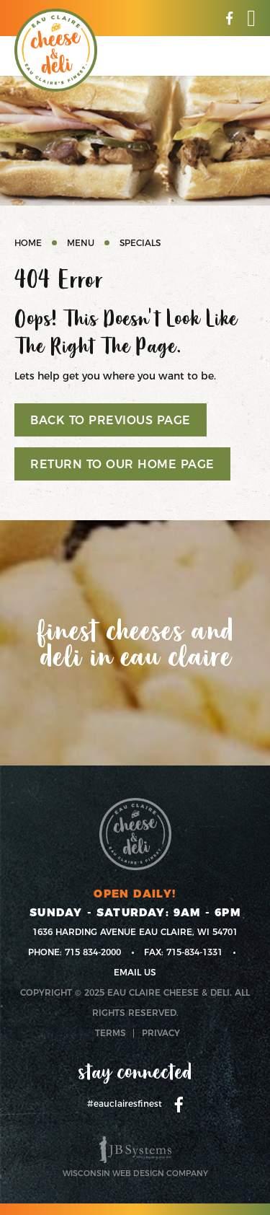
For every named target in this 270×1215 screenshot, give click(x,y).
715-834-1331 (194, 952)
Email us (135, 972)
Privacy (161, 1032)
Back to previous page (110, 420)
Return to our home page (122, 464)
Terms (110, 1032)
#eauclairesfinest (124, 1103)
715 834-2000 (93, 952)
